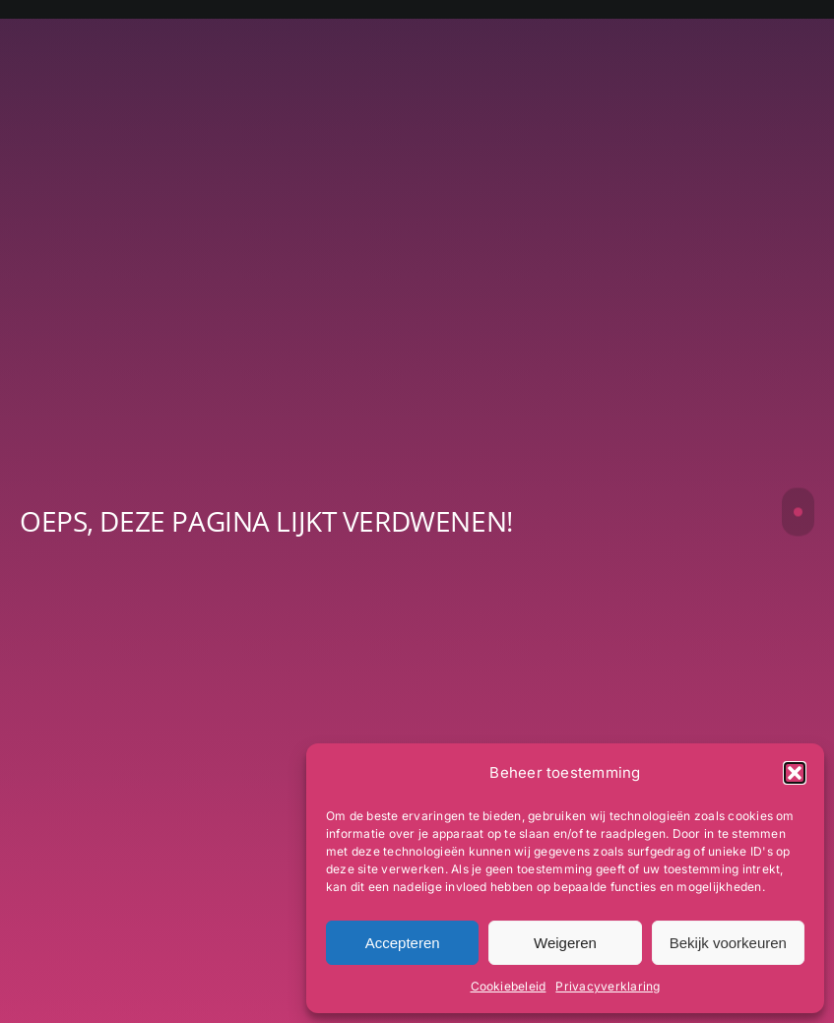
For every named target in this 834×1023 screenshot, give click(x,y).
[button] (794, 773)
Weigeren (565, 942)
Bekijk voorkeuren (728, 942)
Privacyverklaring (607, 986)
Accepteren (402, 942)
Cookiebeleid (508, 986)
